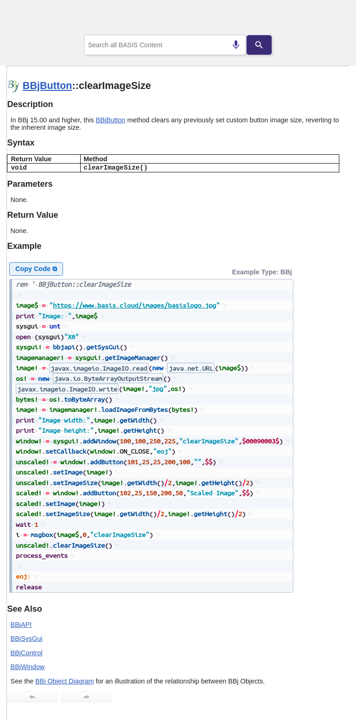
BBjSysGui (27, 638)
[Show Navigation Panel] (331, 19)
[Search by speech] (236, 45)
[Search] (259, 45)
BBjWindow (28, 666)
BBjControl (27, 653)
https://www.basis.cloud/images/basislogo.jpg (134, 305)
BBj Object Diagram (64, 681)
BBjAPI (21, 624)
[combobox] (165, 45)
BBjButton (47, 85)
